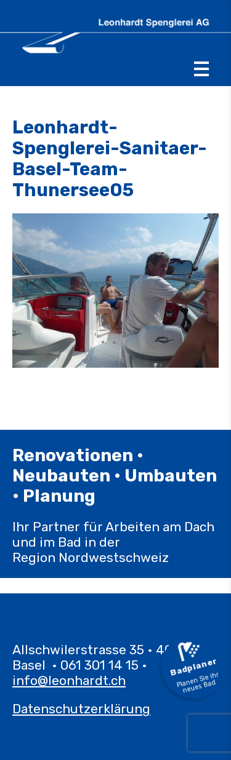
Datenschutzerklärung (81, 708)
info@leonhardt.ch (69, 680)
